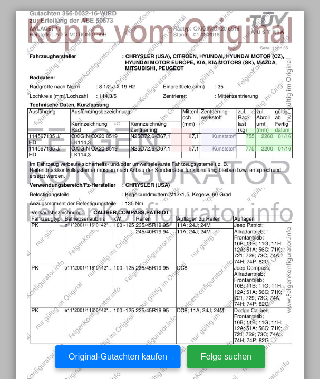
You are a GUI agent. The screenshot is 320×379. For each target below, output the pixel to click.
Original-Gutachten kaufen (118, 356)
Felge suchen (226, 356)
